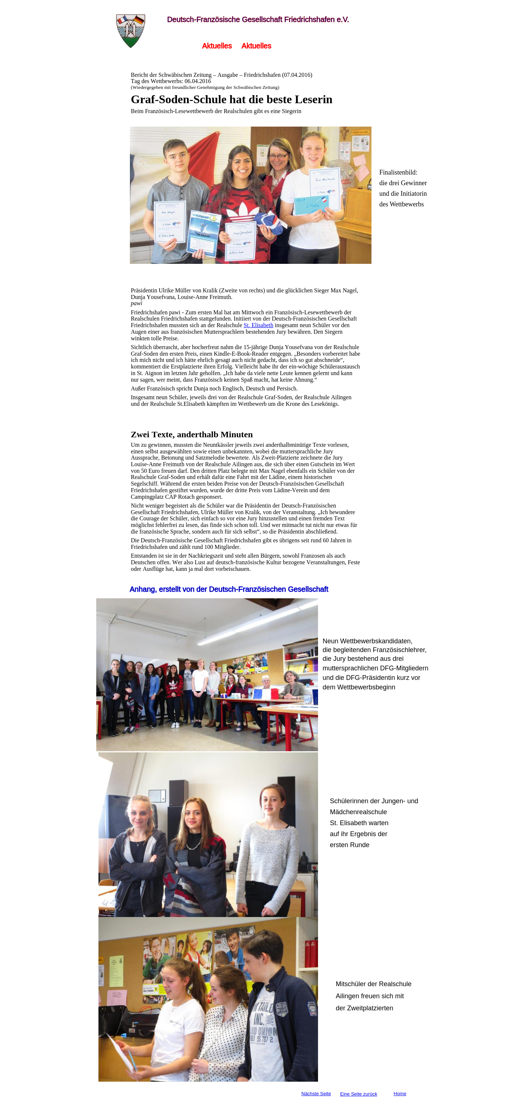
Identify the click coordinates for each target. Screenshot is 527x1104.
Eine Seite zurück (358, 1094)
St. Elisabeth (258, 325)
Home (400, 1093)
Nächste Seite (316, 1093)
